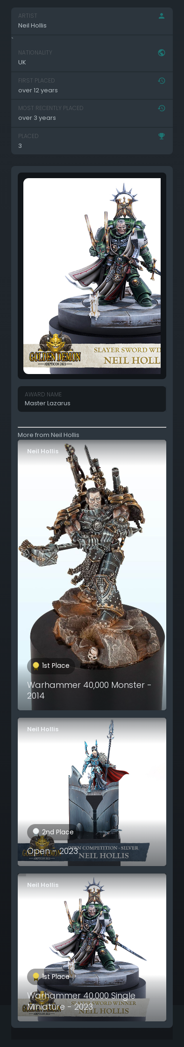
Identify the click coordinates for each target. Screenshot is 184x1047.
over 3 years (37, 117)
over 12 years (38, 90)
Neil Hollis (42, 451)
